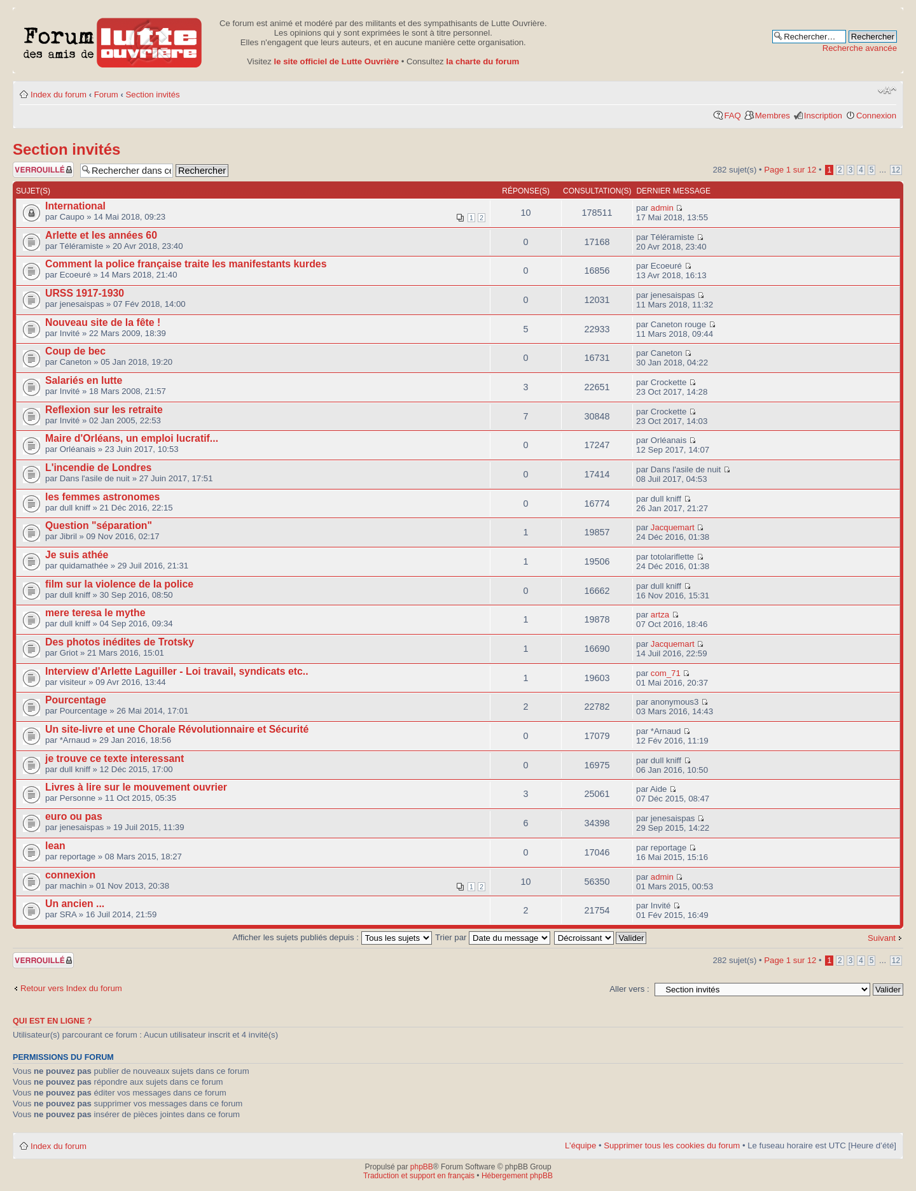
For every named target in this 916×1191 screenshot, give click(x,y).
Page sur (790, 169)
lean (55, 845)
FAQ (732, 115)
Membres (772, 115)
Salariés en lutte (83, 380)
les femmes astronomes (102, 496)
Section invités (153, 94)
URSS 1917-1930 (84, 293)
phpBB (421, 1166)
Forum (106, 94)
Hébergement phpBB (517, 1175)
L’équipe (580, 1145)
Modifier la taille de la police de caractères (887, 90)
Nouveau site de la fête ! (102, 322)
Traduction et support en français (419, 1175)
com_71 (666, 673)
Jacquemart (673, 527)
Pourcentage (75, 699)
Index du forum (59, 94)
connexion (70, 875)
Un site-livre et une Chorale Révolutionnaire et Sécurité (177, 729)
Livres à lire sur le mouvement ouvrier (136, 787)
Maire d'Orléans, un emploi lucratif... (131, 438)
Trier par (492, 937)
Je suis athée (76, 554)
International (75, 206)
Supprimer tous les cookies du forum (672, 1145)
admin (662, 208)
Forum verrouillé (43, 170)
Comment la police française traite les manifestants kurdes (185, 263)
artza (660, 614)
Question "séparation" (98, 525)
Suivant (882, 938)
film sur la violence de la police (119, 584)
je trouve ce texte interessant (114, 758)
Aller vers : (629, 989)
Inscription (823, 115)
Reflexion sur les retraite (104, 409)
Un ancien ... (74, 903)
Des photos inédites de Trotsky (119, 642)
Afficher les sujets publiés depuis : (332, 937)
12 (896, 170)
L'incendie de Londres (98, 467)
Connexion (876, 115)
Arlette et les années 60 (101, 235)
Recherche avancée (859, 48)
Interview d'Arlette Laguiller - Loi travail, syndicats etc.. (177, 671)
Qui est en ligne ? (52, 1021)
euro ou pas (73, 816)
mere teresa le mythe (95, 612)
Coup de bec (75, 351)
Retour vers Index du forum (71, 988)
